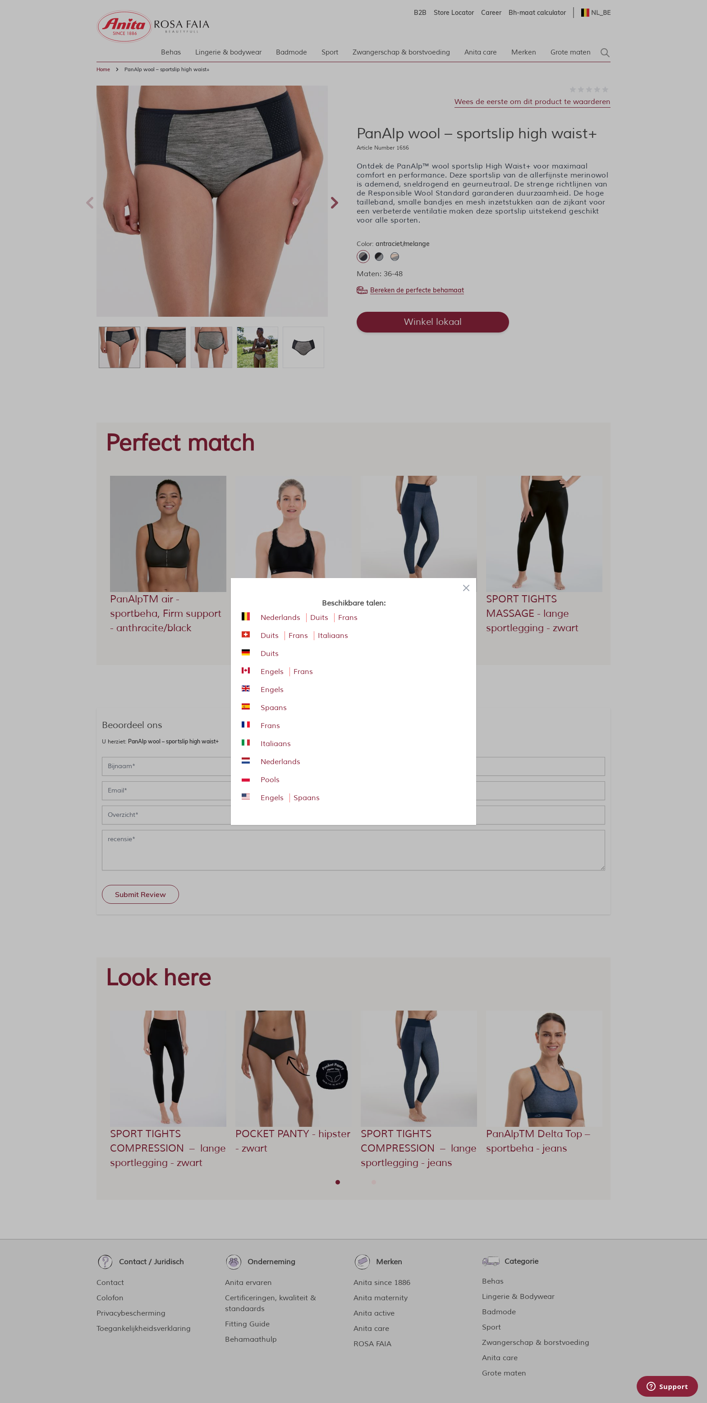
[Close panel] (466, 588)
